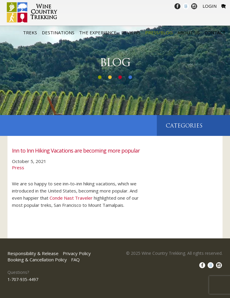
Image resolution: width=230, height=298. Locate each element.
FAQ (75, 260)
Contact (215, 32)
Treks (30, 32)
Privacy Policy (77, 253)
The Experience (97, 32)
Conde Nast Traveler (71, 198)
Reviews (130, 32)
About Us (188, 32)
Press (18, 167)
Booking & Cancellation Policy (37, 260)
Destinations (58, 32)
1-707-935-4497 (22, 279)
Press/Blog (159, 32)
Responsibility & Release (33, 253)
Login (210, 6)
